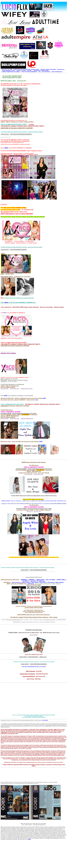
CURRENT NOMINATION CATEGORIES (11, 71)
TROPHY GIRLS (60, 579)
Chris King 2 (51, 582)
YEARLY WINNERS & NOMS (8, 70)
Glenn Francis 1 (16, 582)
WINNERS (31, 579)
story (36, 399)
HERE (6, 148)
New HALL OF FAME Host (37, 581)
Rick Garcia (35, 582)
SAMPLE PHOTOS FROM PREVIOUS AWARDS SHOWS (26, 69)
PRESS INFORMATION (57, 71)
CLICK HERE (45, 720)
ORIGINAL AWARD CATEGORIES (48, 69)
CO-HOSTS (25, 581)
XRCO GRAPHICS (46, 71)
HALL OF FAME (50, 579)
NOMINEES (24, 579)
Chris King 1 (43, 582)
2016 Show (31, 583)
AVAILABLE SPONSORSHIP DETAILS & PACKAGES (34, 666)
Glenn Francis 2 (26, 582)
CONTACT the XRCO (21, 70)
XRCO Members (60, 69)
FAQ (40, 71)
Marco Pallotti (60, 582)
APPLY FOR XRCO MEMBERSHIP (29, 71)
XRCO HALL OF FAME (7, 69)
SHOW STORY (40, 579)
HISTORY (29, 70)
